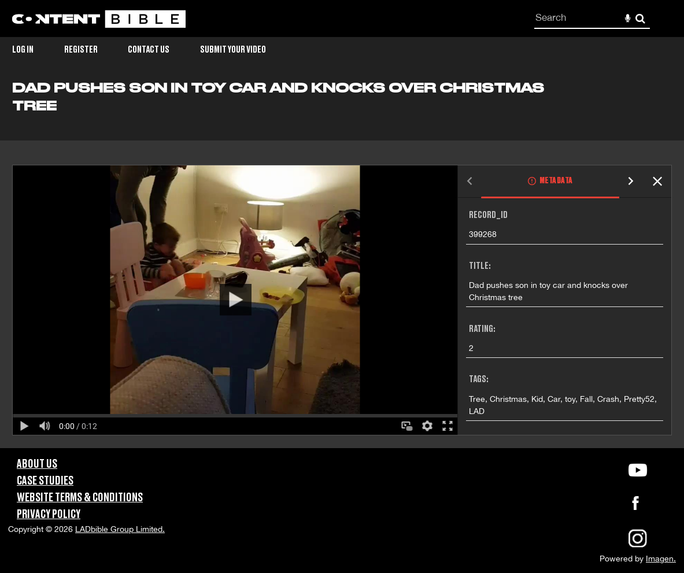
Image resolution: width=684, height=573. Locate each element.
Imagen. (661, 558)
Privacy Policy (48, 514)
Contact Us (148, 49)
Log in (23, 49)
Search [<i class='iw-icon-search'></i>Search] (640, 18)
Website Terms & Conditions (80, 498)
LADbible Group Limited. (120, 529)
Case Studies (45, 481)
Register (81, 49)
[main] (342, 264)
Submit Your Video (233, 49)
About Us (37, 464)
